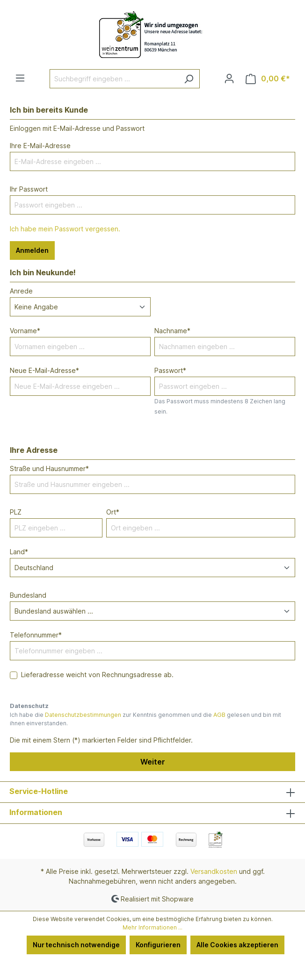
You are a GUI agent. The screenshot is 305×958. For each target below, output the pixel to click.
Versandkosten (213, 871)
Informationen (35, 812)
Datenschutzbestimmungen (83, 714)
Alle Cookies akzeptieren (237, 945)
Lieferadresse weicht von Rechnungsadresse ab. (97, 675)
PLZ (16, 512)
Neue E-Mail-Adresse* (44, 370)
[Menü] (20, 78)
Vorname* (25, 331)
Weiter (152, 761)
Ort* (112, 512)
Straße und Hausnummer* (49, 468)
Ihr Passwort (29, 189)
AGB (219, 714)
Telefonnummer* (36, 635)
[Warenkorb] (268, 79)
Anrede (21, 291)
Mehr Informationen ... (152, 927)
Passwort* (170, 370)
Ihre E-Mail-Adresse (40, 146)
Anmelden (32, 250)
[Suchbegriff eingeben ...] (114, 78)
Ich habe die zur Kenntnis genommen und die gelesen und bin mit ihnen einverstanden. (145, 719)
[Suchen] (189, 78)
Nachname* (172, 331)
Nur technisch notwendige (76, 945)
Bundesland (28, 595)
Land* (19, 552)
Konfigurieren (158, 945)
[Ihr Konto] (229, 78)
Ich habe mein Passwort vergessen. (65, 229)
